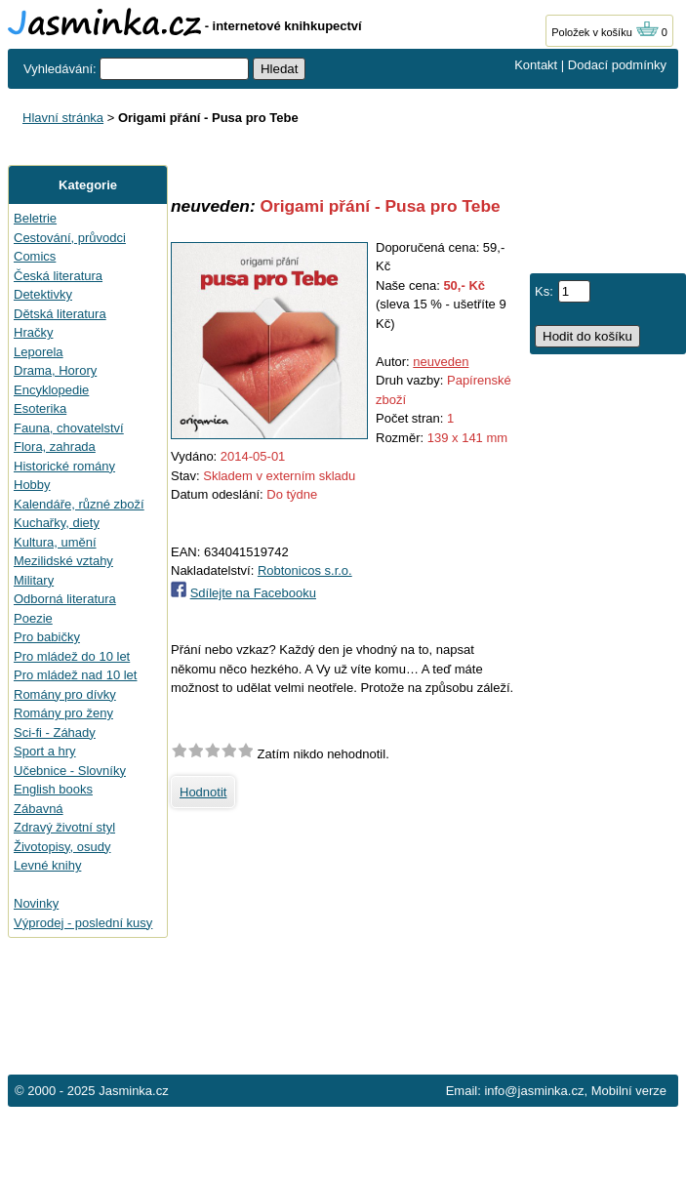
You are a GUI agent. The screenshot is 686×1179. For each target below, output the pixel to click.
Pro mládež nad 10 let (75, 675)
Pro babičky (47, 637)
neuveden (440, 361)
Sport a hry (45, 751)
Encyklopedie (51, 390)
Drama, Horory (55, 370)
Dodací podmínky (617, 65)
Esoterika (40, 408)
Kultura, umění (55, 542)
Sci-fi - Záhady (55, 732)
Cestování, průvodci (70, 237)
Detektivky (43, 294)
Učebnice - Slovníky (70, 770)
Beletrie (35, 218)
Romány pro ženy (63, 713)
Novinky (36, 903)
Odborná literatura (65, 598)
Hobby (32, 484)
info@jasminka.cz (534, 1090)
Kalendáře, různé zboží (79, 504)
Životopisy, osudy (62, 846)
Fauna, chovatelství (69, 428)
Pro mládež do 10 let (72, 656)
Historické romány (64, 466)
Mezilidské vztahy (63, 560)
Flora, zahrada (55, 446)
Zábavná (38, 808)
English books (53, 789)
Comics (35, 256)
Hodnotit (203, 792)
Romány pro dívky (65, 694)
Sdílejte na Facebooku (253, 593)
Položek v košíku (605, 32)
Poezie (33, 618)
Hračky (33, 332)
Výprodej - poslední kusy (83, 922)
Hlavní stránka (62, 117)
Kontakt (535, 65)
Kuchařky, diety (57, 522)
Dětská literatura (60, 313)
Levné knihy (47, 865)
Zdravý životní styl (64, 827)
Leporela (38, 352)
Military (34, 580)
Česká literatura (58, 275)
